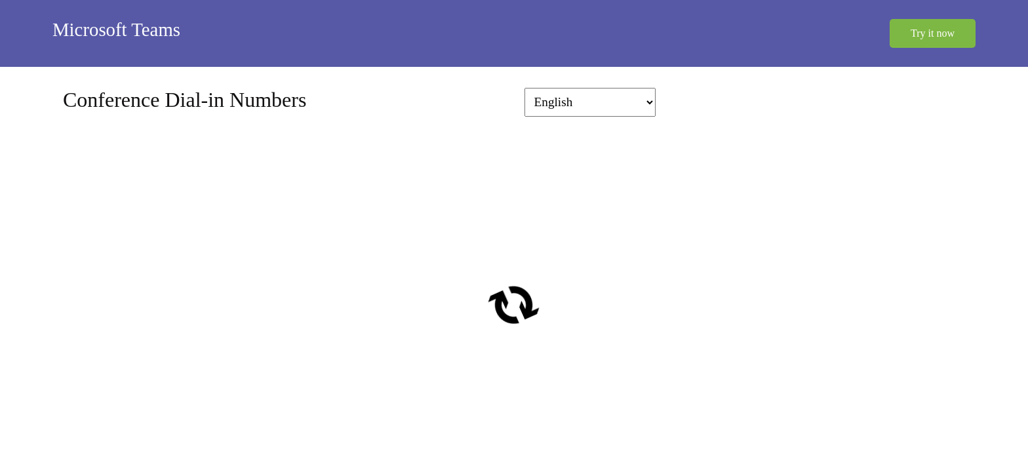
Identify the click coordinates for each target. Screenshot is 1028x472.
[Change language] (590, 102)
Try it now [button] (933, 33)
